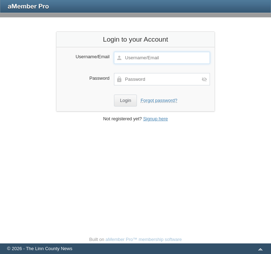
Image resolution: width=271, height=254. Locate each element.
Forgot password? (158, 100)
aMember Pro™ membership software (144, 239)
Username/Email (92, 56)
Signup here (155, 118)
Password (99, 78)
